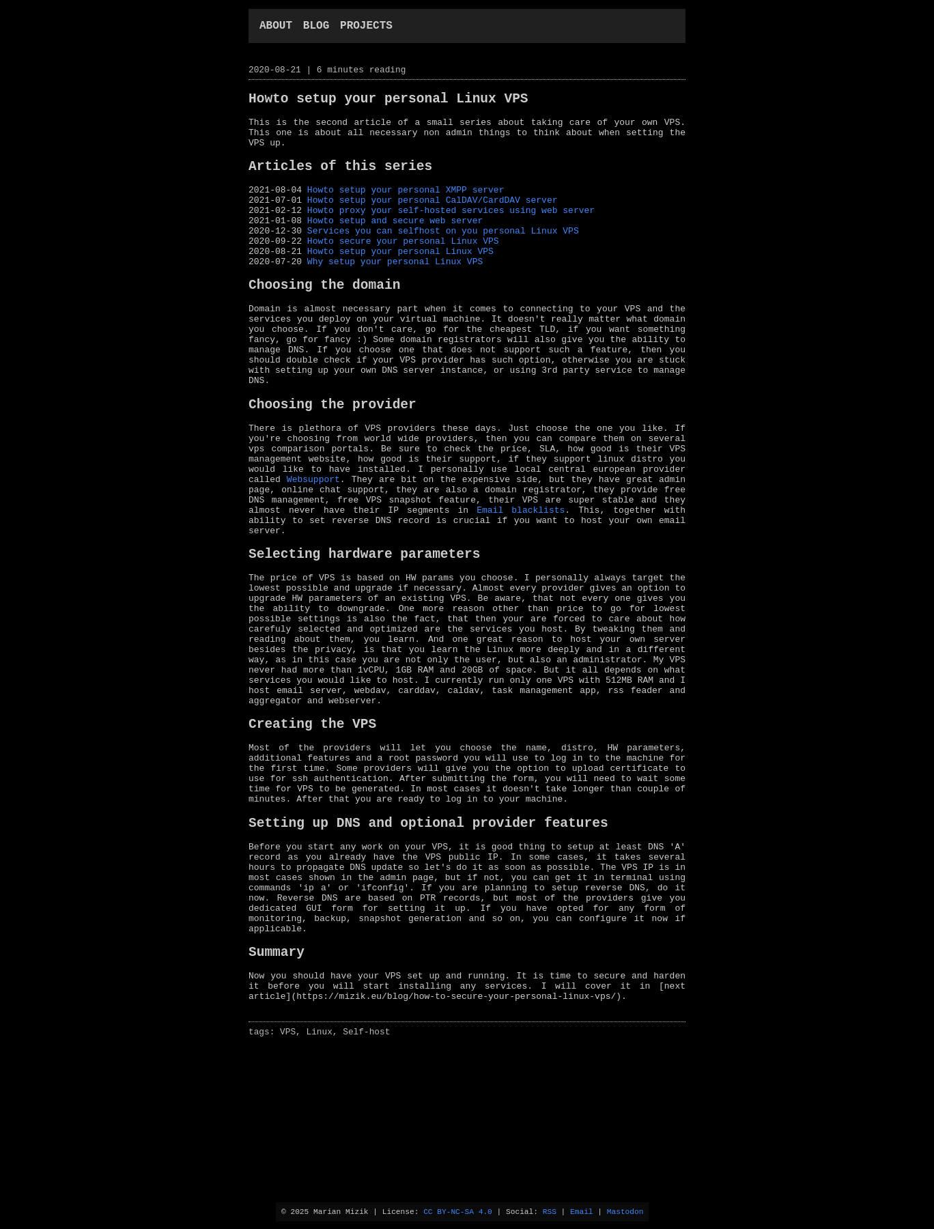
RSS (549, 1211)
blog (316, 27)
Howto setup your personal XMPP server (406, 209)
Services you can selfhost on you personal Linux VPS (443, 258)
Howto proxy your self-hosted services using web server (451, 233)
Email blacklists (521, 585)
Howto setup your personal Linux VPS (400, 283)
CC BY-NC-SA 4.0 (457, 1211)
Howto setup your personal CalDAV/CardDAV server (432, 221)
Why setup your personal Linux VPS (395, 295)
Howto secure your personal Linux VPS (403, 270)
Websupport (313, 548)
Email (581, 1211)
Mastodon (625, 1211)
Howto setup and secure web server (395, 246)
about (275, 27)
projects (366, 27)
